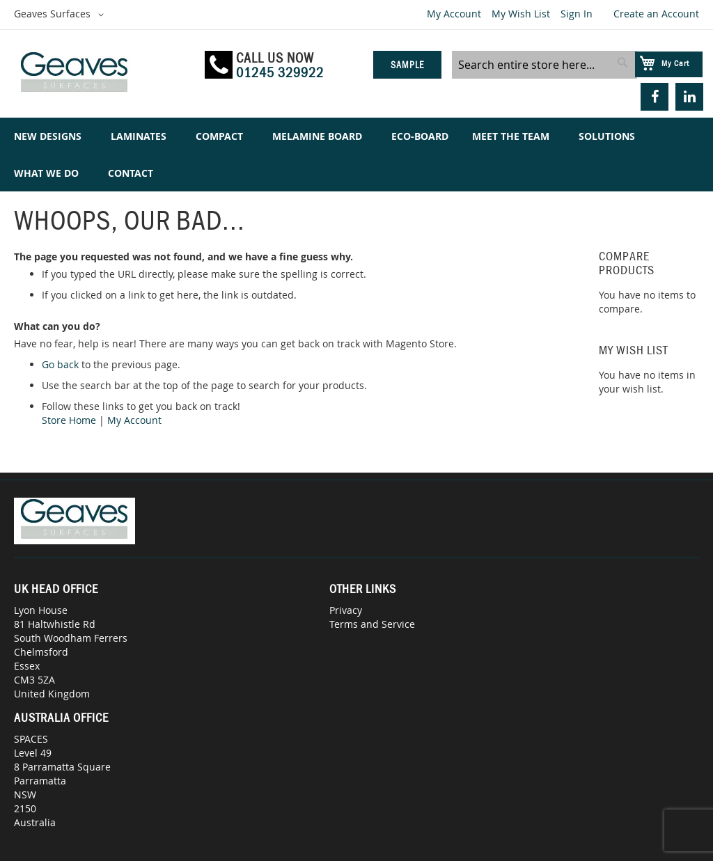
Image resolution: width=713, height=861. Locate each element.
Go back (60, 364)
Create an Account (656, 13)
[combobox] (544, 65)
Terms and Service (372, 624)
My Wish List (521, 13)
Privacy (345, 610)
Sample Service (407, 69)
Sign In (577, 13)
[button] (61, 14)
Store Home (69, 420)
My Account (454, 13)
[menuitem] (50, 136)
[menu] (356, 154)
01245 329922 (280, 72)
